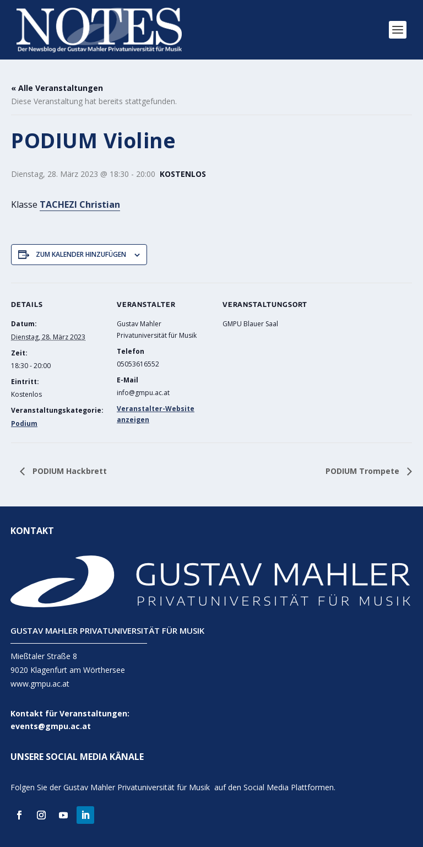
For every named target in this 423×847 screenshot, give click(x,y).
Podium (24, 423)
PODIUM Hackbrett (68, 471)
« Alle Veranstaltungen (57, 88)
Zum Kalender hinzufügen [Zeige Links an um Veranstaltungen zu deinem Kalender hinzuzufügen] (81, 254)
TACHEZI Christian (80, 204)
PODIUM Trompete (364, 471)
